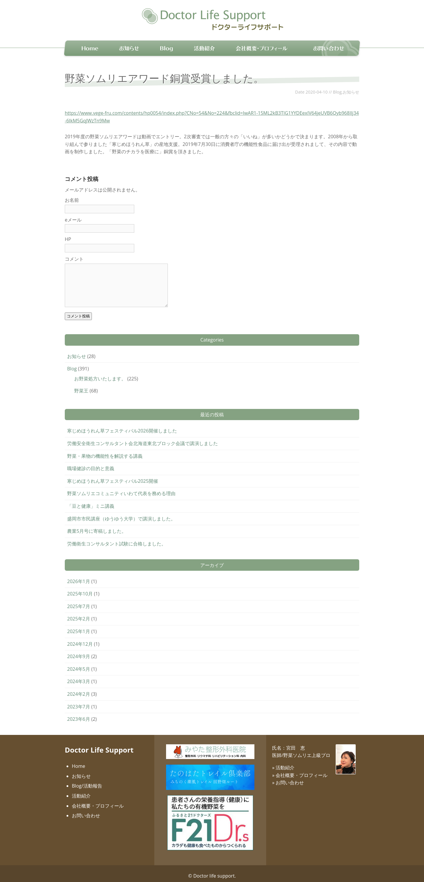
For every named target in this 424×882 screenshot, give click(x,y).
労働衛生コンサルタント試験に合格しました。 (116, 538)
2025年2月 (78, 614)
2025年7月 (78, 601)
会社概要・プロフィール (98, 801)
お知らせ (351, 87)
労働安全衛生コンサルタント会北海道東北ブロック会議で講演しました (142, 438)
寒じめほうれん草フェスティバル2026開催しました (122, 426)
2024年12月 (80, 639)
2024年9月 (78, 651)
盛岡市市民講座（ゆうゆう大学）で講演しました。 (121, 513)
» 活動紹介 (283, 762)
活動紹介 (81, 791)
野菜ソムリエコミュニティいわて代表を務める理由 (121, 488)
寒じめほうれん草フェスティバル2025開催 (112, 476)
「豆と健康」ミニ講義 (90, 501)
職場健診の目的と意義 (90, 463)
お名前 (72, 195)
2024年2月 (78, 689)
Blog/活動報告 (87, 781)
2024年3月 (78, 676)
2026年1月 (78, 576)
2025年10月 (80, 588)
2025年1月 (78, 626)
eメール (73, 215)
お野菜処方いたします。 (100, 373)
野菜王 (81, 386)
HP (68, 234)
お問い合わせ (86, 810)
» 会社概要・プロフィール (299, 770)
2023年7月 (78, 701)
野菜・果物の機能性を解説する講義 (105, 451)
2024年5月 (78, 664)
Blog (337, 87)
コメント (74, 254)
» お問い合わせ (288, 777)
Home (78, 761)
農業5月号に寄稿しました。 (96, 526)
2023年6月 (78, 714)
